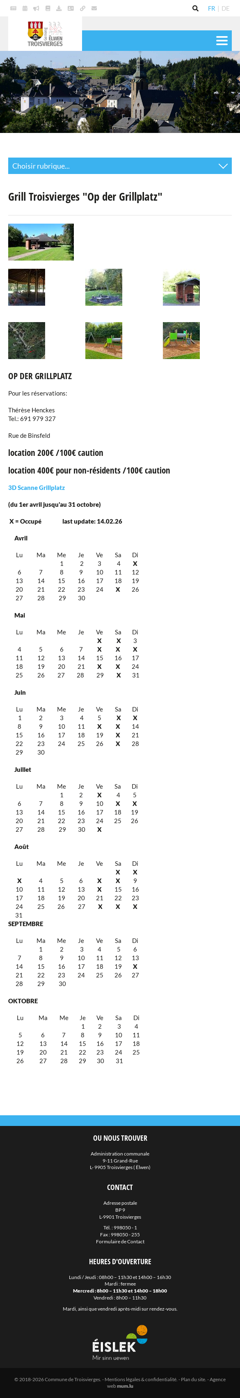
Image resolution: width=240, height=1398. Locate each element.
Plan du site (193, 1379)
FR (211, 8)
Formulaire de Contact (120, 1241)
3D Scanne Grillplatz (36, 487)
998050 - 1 (125, 1227)
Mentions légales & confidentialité (140, 1379)
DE (226, 8)
